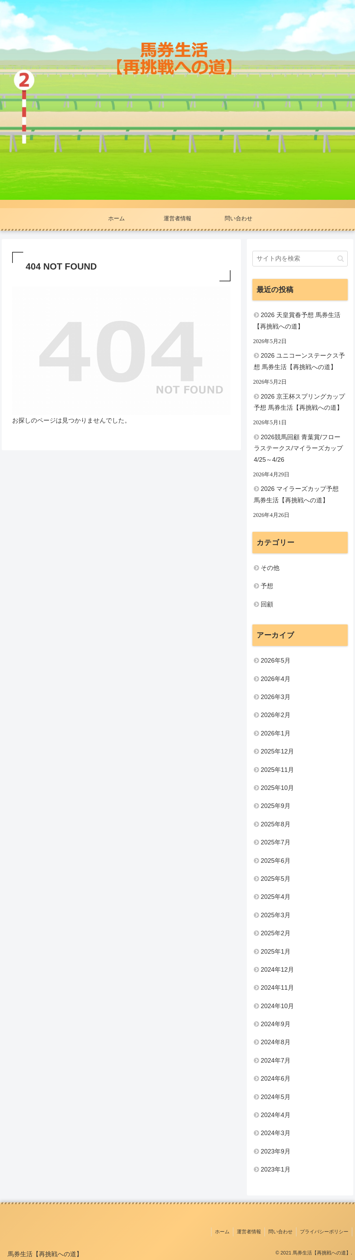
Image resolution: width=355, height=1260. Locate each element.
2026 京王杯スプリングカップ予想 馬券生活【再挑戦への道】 (299, 402)
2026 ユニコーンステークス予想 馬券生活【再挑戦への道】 (299, 361)
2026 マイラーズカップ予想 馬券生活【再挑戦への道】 (296, 494)
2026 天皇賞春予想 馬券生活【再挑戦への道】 (297, 321)
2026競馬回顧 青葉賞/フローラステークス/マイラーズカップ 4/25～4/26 (298, 448)
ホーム (222, 1231)
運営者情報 (249, 1231)
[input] (299, 258)
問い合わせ (280, 1231)
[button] (341, 259)
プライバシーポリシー (324, 1231)
